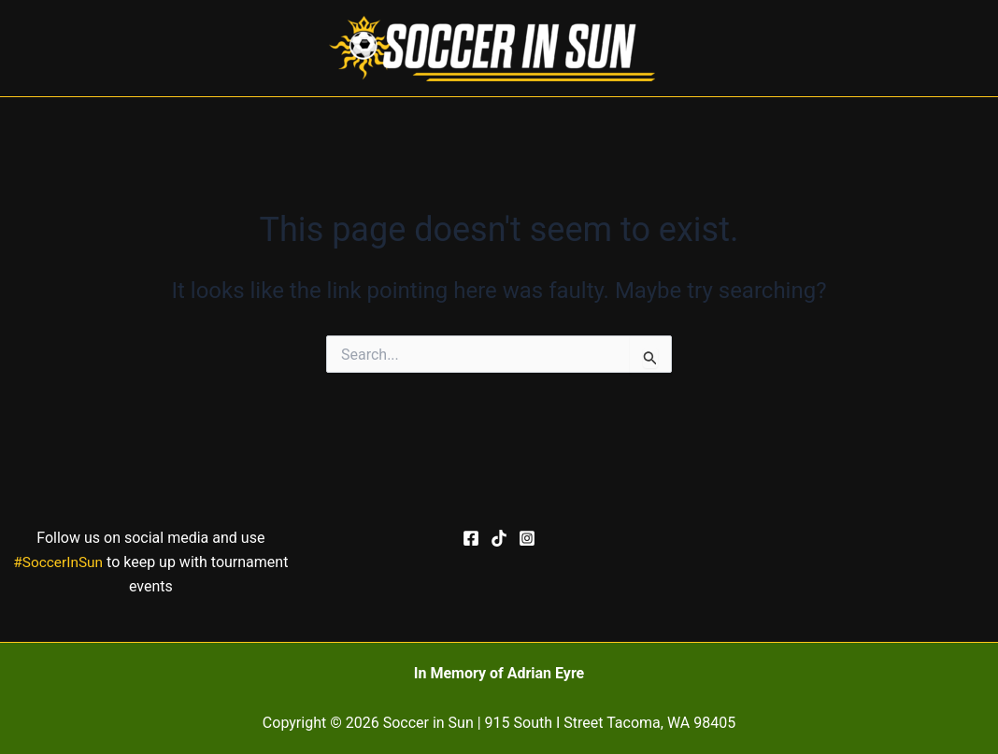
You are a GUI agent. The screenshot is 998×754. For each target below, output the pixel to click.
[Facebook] (471, 538)
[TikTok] (499, 538)
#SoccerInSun (57, 562)
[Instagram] (527, 538)
